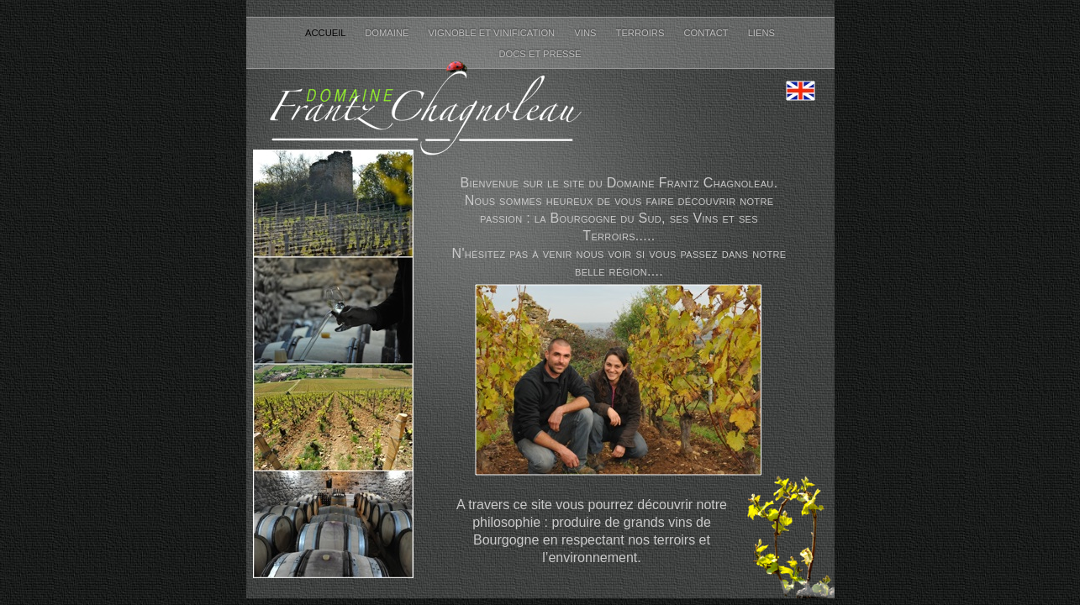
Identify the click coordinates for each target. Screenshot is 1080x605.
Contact (706, 33)
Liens (761, 33)
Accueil (326, 33)
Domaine (388, 33)
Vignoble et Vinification (493, 33)
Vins (586, 33)
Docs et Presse (539, 54)
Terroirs (641, 33)
